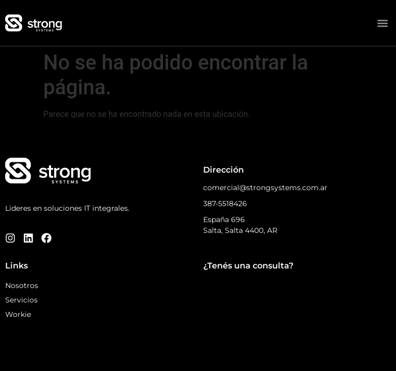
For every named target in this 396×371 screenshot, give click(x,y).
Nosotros (21, 285)
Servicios (21, 300)
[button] (382, 22)
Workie (18, 314)
